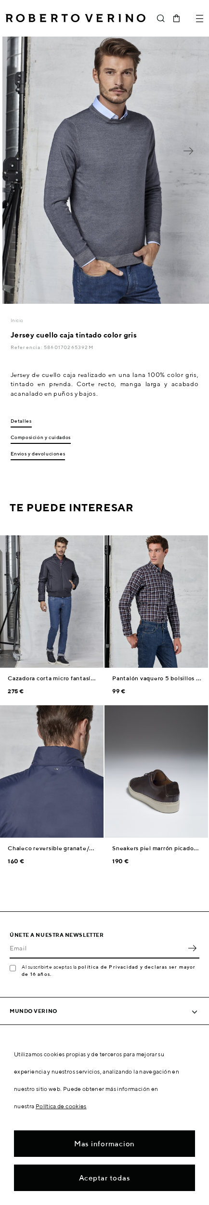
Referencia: (27, 347)
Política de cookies (61, 1106)
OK (192, 948)
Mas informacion (104, 1144)
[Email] (97, 948)
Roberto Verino (75, 18)
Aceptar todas (105, 1178)
